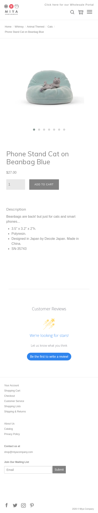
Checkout (9, 395)
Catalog (8, 428)
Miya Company (25, 9)
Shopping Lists (12, 406)
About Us (9, 423)
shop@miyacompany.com (18, 452)
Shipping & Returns (15, 411)
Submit (59, 469)
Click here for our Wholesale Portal (69, 4)
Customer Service (14, 401)
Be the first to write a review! (49, 357)
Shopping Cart (12, 390)
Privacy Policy (12, 434)
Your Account (11, 385)
